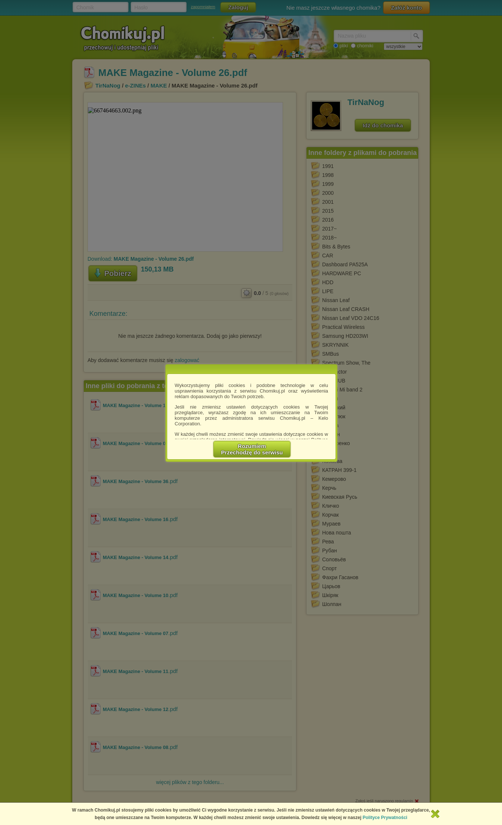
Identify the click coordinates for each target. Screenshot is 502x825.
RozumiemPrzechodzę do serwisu (252, 449)
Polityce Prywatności (385, 817)
